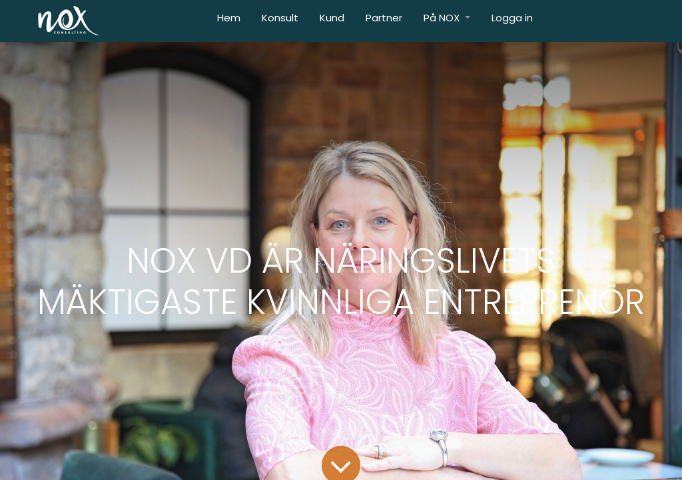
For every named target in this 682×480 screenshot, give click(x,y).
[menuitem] (228, 21)
